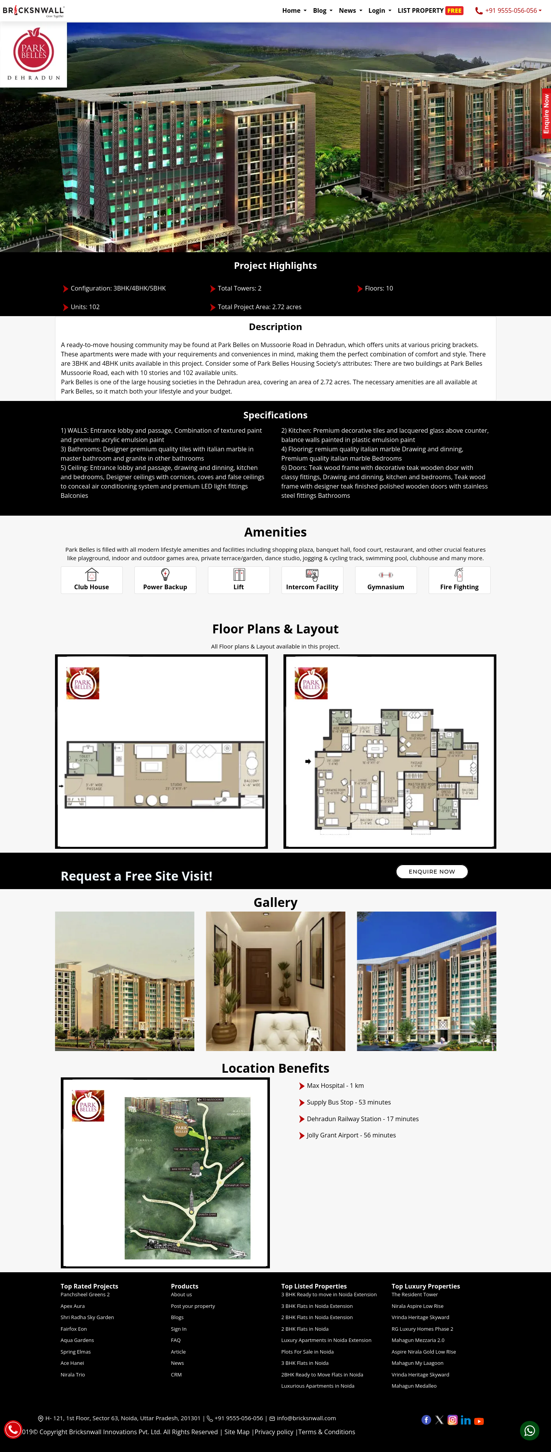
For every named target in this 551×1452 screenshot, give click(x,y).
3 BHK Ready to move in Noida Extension (329, 1294)
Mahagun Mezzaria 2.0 (418, 1340)
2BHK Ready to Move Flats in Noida (323, 1374)
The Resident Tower (415, 1294)
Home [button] (292, 10)
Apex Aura (73, 1305)
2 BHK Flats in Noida (305, 1328)
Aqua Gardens (77, 1340)
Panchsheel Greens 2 (85, 1294)
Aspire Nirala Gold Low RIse (424, 1351)
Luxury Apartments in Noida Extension (327, 1340)
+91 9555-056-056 (505, 11)
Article (178, 1351)
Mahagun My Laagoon (418, 1362)
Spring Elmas (76, 1351)
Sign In (179, 1328)
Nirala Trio (73, 1374)
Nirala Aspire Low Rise (418, 1305)
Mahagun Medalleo (414, 1385)
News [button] (348, 10)
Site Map (237, 1432)
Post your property (193, 1305)
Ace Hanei (72, 1362)
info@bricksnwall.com (306, 1418)
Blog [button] (320, 10)
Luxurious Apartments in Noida (318, 1385)
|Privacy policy (272, 1432)
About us (181, 1294)
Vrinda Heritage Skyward (421, 1317)
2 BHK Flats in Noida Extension (317, 1317)
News (177, 1362)
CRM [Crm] (176, 1374)
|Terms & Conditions (325, 1432)
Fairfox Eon (74, 1328)
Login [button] (378, 10)
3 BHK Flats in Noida (305, 1362)
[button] (433, 10)
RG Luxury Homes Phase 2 (422, 1328)
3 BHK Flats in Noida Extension (317, 1305)
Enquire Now (432, 871)
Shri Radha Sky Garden (87, 1317)
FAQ (176, 1340)
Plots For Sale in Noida (308, 1351)
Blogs (177, 1317)
